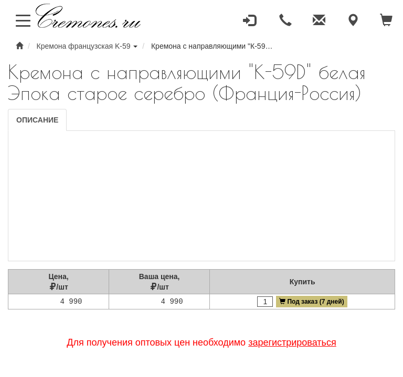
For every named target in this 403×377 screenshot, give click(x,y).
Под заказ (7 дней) (311, 301)
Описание (37, 120)
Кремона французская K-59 (84, 46)
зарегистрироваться (292, 342)
